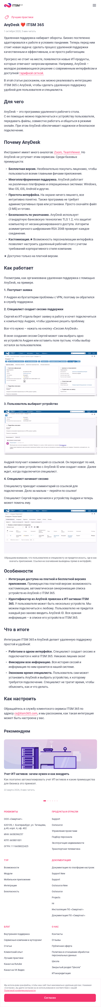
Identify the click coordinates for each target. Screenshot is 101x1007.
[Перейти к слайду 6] (57, 800)
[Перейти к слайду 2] (47, 800)
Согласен (50, 997)
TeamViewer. (72, 152)
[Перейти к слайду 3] (50, 800)
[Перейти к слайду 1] (44, 800)
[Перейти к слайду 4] (52, 800)
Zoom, (58, 152)
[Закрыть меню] (94, 5)
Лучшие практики (22, 17)
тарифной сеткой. (31, 73)
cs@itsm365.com (25, 713)
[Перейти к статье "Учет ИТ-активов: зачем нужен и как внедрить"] (50, 762)
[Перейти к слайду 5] (54, 800)
